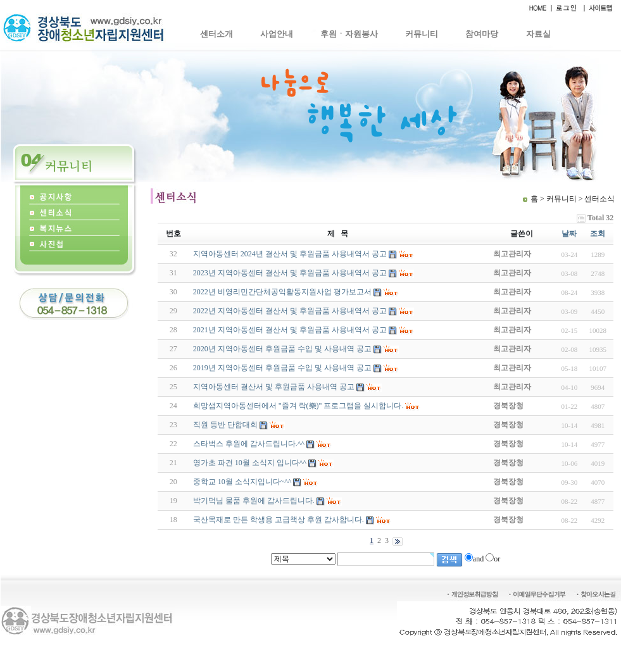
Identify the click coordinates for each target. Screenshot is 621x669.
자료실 (538, 34)
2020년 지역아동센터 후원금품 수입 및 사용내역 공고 (282, 348)
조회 (597, 233)
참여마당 (481, 34)
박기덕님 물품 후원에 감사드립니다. (254, 500)
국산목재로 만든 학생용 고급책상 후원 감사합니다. (278, 519)
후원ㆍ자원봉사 (349, 34)
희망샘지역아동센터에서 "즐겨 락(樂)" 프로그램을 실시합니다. (298, 405)
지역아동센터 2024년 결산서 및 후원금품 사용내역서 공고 (290, 253)
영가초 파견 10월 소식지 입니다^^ (249, 462)
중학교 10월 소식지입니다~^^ (242, 481)
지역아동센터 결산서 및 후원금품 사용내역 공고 (273, 386)
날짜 (569, 233)
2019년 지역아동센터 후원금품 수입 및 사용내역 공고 (282, 367)
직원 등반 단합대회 (225, 424)
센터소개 (216, 34)
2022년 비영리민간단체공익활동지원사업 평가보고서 (282, 291)
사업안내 (276, 34)
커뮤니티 (421, 34)
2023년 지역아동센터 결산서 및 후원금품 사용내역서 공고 (290, 272)
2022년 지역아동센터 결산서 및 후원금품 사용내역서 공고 (290, 310)
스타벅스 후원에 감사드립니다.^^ (248, 443)
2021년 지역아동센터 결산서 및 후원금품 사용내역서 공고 (290, 329)
